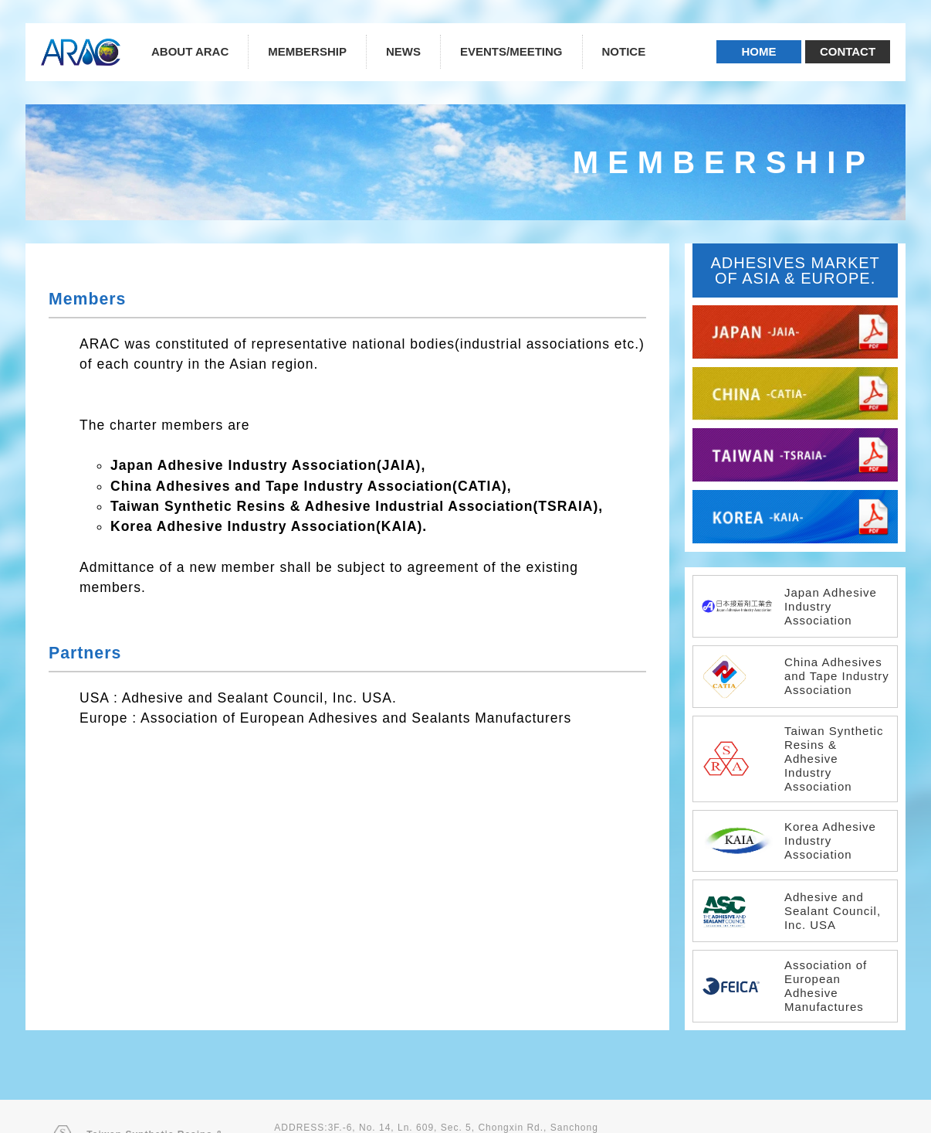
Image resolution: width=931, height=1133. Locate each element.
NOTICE (624, 51)
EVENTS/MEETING (511, 51)
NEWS (403, 51)
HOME (759, 51)
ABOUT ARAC (190, 51)
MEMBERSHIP (307, 51)
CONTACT (847, 51)
